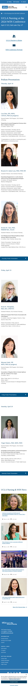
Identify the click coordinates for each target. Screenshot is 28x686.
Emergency (4, 678)
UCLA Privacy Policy (20, 678)
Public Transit (4, 664)
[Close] (26, 681)
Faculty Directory (4, 638)
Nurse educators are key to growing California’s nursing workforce (12, 542)
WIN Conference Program (14, 50)
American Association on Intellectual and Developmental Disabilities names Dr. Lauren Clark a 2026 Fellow (13, 514)
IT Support (3, 650)
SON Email (3, 652)
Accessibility (11, 678)
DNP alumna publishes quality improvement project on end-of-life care (13, 598)
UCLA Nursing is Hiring (14, 40)
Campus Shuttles (4, 662)
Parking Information (5, 660)
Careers (2, 642)
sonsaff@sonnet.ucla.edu (7, 632)
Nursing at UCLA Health (6, 640)
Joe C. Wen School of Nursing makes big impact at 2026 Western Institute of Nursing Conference (13, 570)
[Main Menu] (26, 7)
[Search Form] (23, 1)
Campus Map (4, 658)
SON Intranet (4, 648)
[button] (16, 1)
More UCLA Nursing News (20, 607)
